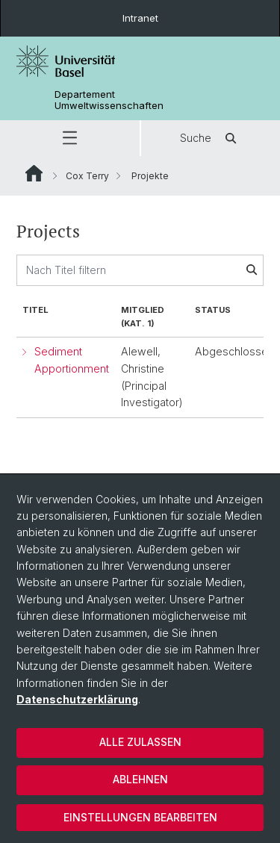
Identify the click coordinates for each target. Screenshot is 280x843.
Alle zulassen (140, 741)
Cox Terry (87, 175)
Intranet (140, 18)
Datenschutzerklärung (77, 699)
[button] (70, 138)
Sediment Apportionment (71, 360)
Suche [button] (210, 138)
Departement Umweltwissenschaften (109, 100)
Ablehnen (140, 779)
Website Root (34, 173)
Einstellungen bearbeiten (140, 817)
